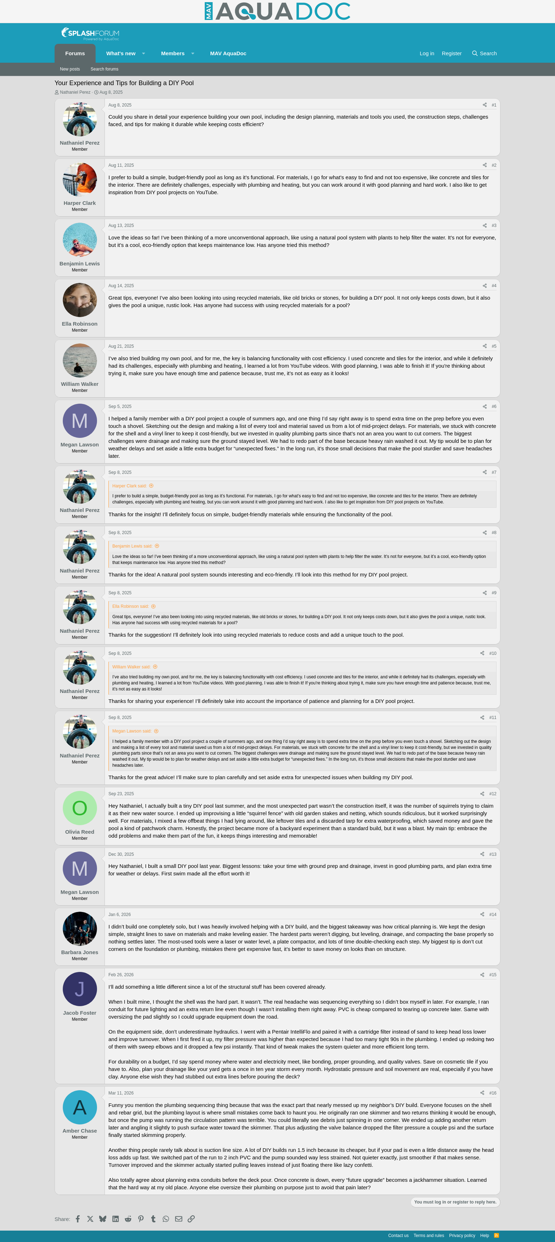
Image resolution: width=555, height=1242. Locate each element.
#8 (494, 532)
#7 (494, 472)
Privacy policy (462, 1235)
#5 (494, 346)
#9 (494, 592)
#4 (494, 285)
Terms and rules (429, 1235)
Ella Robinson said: (130, 606)
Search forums (104, 69)
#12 (493, 793)
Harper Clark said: (129, 485)
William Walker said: (131, 666)
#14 (493, 914)
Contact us (398, 1235)
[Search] (484, 53)
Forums (75, 53)
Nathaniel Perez (75, 92)
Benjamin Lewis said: (132, 546)
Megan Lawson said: (132, 731)
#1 (494, 105)
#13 (493, 854)
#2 (494, 165)
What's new (121, 53)
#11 (493, 717)
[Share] (484, 105)
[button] (144, 53)
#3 (494, 225)
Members (173, 53)
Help (484, 1235)
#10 (493, 653)
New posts (70, 69)
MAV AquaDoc (228, 53)
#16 (493, 1093)
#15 (493, 974)
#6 (494, 406)
